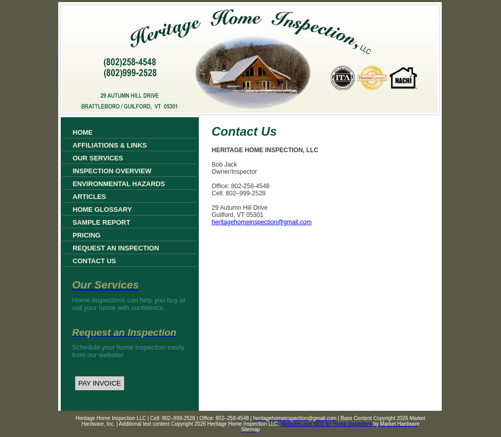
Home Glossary (102, 209)
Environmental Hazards (119, 184)
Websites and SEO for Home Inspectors (326, 424)
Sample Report (101, 222)
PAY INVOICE (99, 383)
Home (83, 132)
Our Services (98, 158)
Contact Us (94, 261)
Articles (89, 197)
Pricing (86, 235)
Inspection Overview (112, 171)
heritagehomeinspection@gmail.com (262, 222)
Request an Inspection (116, 248)
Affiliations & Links (110, 145)
